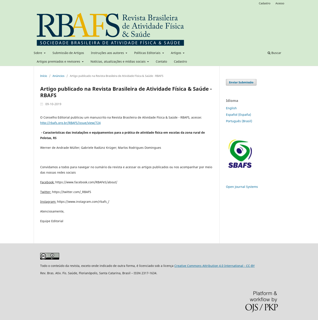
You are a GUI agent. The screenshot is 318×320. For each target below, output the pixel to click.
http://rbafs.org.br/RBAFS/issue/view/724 (70, 123)
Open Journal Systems (242, 187)
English (231, 108)
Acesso (279, 3)
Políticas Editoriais (147, 53)
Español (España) (238, 114)
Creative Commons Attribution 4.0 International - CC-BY (214, 266)
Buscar (274, 53)
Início (43, 76)
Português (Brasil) (239, 121)
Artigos (176, 53)
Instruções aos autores (108, 53)
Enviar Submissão (241, 82)
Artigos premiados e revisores (59, 61)
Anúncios (58, 76)
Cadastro (180, 61)
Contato (161, 61)
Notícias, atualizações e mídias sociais (118, 61)
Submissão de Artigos (68, 53)
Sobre (38, 53)
